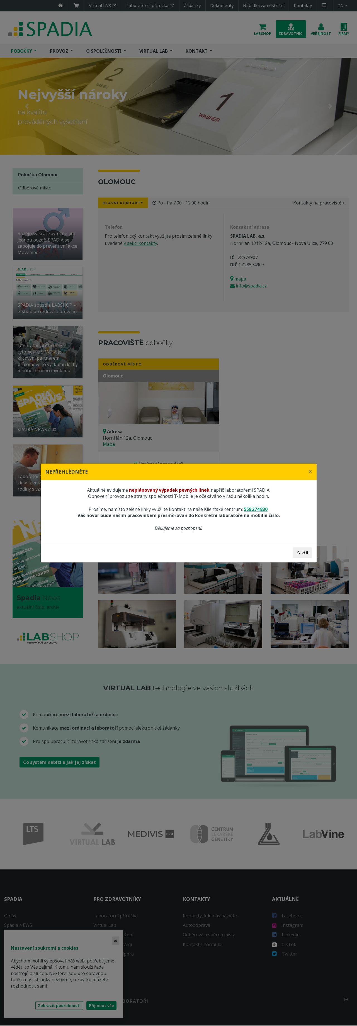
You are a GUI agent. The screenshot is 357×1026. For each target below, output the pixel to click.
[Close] (310, 471)
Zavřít (302, 553)
